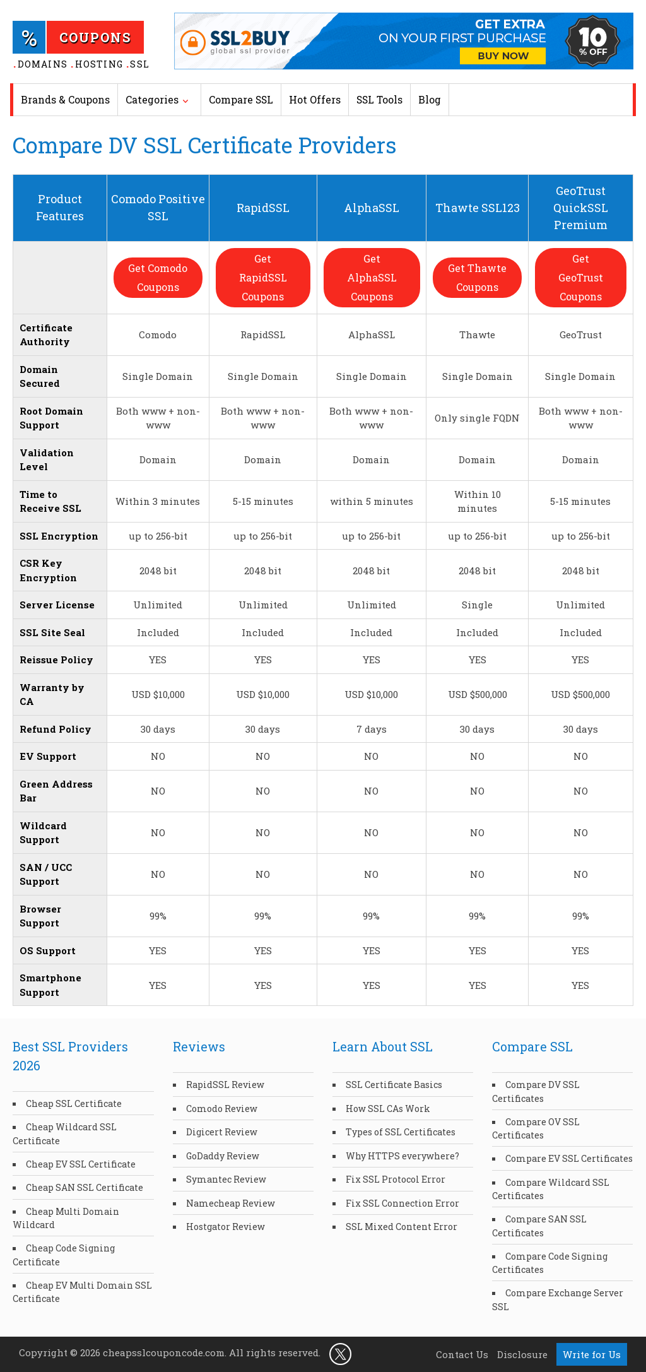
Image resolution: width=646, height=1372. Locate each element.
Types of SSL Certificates (400, 1132)
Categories (152, 99)
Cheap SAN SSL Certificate (84, 1187)
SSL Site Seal (52, 632)
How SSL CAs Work (388, 1109)
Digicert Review (221, 1132)
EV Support (48, 756)
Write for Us (592, 1354)
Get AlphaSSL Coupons (371, 277)
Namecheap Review (230, 1203)
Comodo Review (221, 1109)
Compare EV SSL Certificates (569, 1158)
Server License (57, 604)
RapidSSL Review (225, 1085)
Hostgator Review (225, 1227)
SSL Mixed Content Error (401, 1227)
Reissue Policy (56, 659)
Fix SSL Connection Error (402, 1203)
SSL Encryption (59, 535)
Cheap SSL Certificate (74, 1103)
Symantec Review (226, 1179)
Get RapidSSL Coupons (263, 277)
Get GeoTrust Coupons (580, 277)
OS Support (48, 950)
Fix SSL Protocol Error (395, 1179)
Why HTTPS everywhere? (402, 1156)
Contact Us (462, 1354)
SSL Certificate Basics (394, 1085)
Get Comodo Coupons (157, 277)
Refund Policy (55, 729)
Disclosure (522, 1354)
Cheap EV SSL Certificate (81, 1164)
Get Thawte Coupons (477, 277)
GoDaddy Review (222, 1156)
